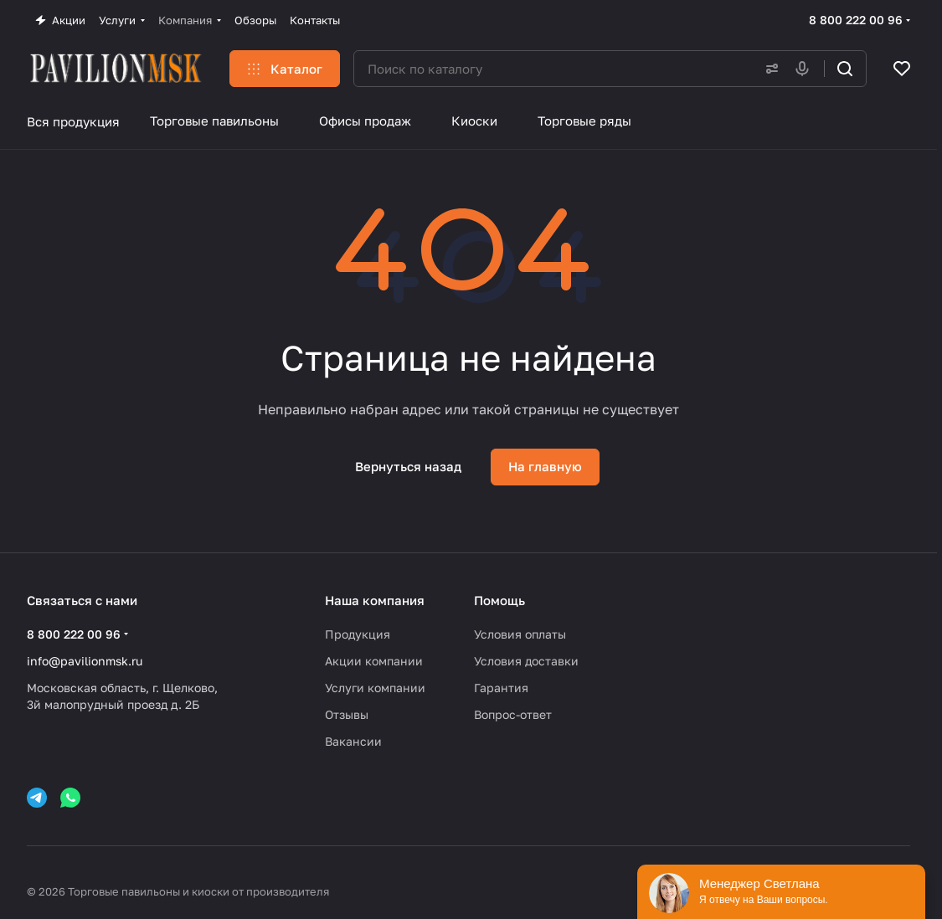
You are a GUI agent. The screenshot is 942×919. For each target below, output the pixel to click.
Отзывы (346, 714)
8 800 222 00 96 (856, 20)
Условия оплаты (520, 634)
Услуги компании (375, 687)
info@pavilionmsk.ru (84, 661)
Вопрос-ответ (513, 714)
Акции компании (374, 661)
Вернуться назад (408, 466)
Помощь (499, 600)
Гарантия (501, 687)
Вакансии (353, 741)
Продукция (357, 634)
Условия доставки (526, 661)
